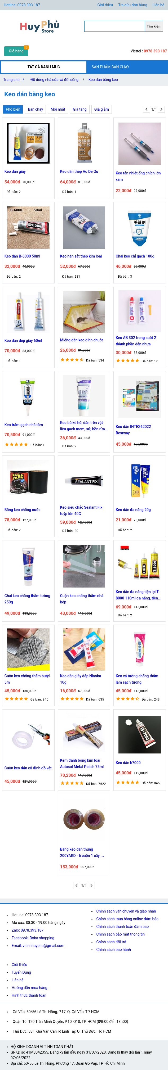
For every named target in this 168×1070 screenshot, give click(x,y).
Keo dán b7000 (128, 763)
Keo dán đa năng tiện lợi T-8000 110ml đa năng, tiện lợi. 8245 (138, 595)
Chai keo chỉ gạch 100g (135, 256)
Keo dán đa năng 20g (133, 510)
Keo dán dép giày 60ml (23, 340)
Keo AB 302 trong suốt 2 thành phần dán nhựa (136, 341)
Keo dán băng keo (103, 80)
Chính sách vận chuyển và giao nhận (126, 911)
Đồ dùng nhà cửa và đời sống (54, 80)
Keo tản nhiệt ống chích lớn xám (138, 176)
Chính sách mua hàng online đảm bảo (127, 919)
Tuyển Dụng (21, 972)
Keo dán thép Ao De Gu (79, 171)
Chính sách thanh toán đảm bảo (122, 926)
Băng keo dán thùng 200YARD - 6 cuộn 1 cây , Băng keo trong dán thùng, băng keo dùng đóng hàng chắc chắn (82, 853)
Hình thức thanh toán (29, 995)
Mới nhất (58, 109)
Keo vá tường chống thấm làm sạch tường (137, 679)
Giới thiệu (105, 5)
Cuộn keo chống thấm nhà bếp (81, 599)
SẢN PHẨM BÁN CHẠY (110, 67)
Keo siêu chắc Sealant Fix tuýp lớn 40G (81, 510)
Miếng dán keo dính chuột (81, 340)
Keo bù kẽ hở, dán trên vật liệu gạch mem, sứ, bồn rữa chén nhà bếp (82, 426)
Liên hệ (158, 5)
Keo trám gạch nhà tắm (24, 425)
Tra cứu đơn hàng (132, 5)
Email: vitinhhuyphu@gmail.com (38, 945)
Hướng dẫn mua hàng (29, 988)
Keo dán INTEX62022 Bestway (133, 430)
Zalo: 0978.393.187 (27, 930)
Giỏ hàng (16, 51)
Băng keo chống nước (23, 510)
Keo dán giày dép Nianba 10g (80, 679)
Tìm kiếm (154, 26)
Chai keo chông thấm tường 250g (27, 599)
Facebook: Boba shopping (33, 938)
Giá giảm (101, 109)
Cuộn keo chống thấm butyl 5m (27, 679)
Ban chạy (35, 109)
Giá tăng (80, 109)
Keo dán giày (15, 171)
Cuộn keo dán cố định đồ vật (28, 768)
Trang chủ (14, 79)
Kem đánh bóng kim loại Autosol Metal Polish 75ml (82, 763)
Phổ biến (13, 109)
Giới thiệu (19, 965)
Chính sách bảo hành (113, 949)
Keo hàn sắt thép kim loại (81, 256)
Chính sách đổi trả (111, 942)
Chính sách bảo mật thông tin (120, 934)
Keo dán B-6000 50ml (22, 256)
